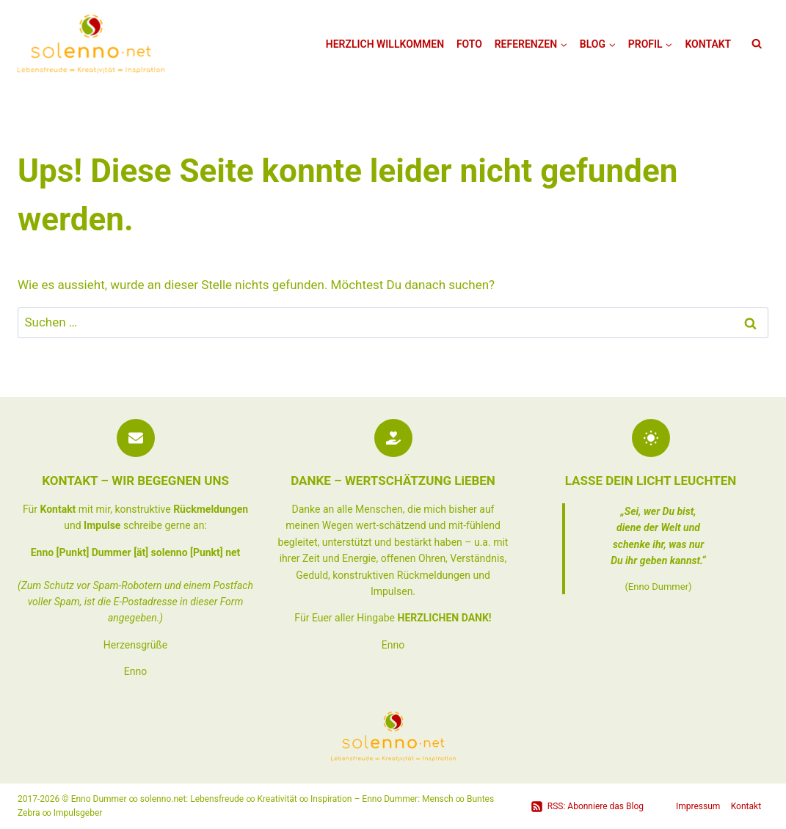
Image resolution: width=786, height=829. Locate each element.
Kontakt (708, 44)
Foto (469, 44)
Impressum (698, 806)
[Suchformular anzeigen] (756, 44)
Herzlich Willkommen (385, 44)
